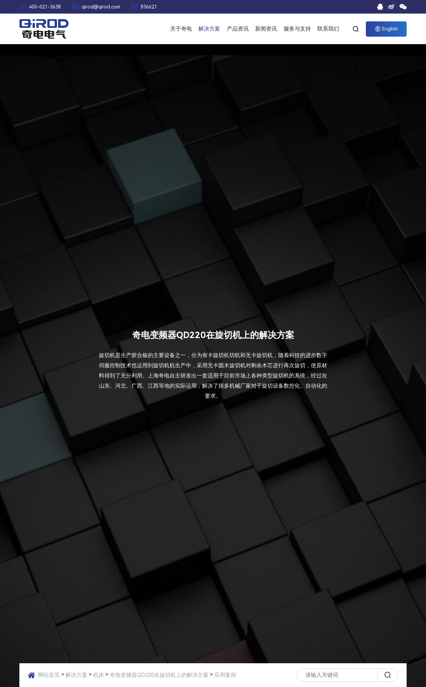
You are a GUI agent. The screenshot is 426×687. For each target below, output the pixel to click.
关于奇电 (181, 28)
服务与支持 (297, 28)
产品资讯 (238, 28)
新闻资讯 (266, 28)
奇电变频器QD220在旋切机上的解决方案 (159, 675)
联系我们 (328, 28)
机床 (98, 675)
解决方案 (209, 28)
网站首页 (49, 675)
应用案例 (225, 675)
